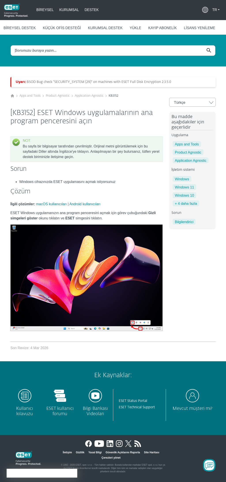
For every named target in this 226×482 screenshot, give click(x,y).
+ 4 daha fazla (186, 203)
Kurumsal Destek (105, 28)
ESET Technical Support (137, 407)
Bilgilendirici (184, 222)
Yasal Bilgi (95, 452)
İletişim (67, 452)
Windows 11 (184, 187)
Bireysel (45, 10)
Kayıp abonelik (162, 28)
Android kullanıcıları (84, 204)
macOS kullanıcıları (51, 204)
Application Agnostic (89, 95)
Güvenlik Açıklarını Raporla (123, 452)
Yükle (135, 28)
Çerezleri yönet (111, 457)
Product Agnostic (58, 95)
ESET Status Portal (133, 401)
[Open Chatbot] (209, 465)
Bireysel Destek (20, 28)
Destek (92, 10)
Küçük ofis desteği (62, 28)
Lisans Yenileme (199, 28)
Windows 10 (184, 195)
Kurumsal (69, 10)
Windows (182, 179)
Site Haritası (151, 452)
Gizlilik (80, 452)
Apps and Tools (30, 95)
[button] (215, 10)
